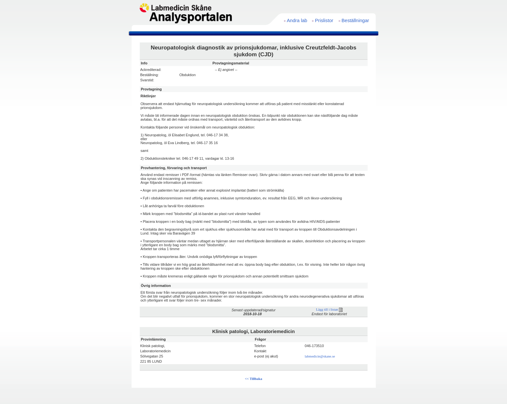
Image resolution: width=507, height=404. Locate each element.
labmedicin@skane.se (320, 356)
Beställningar (355, 20)
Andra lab (297, 20)
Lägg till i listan (329, 309)
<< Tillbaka (253, 379)
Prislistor (324, 20)
